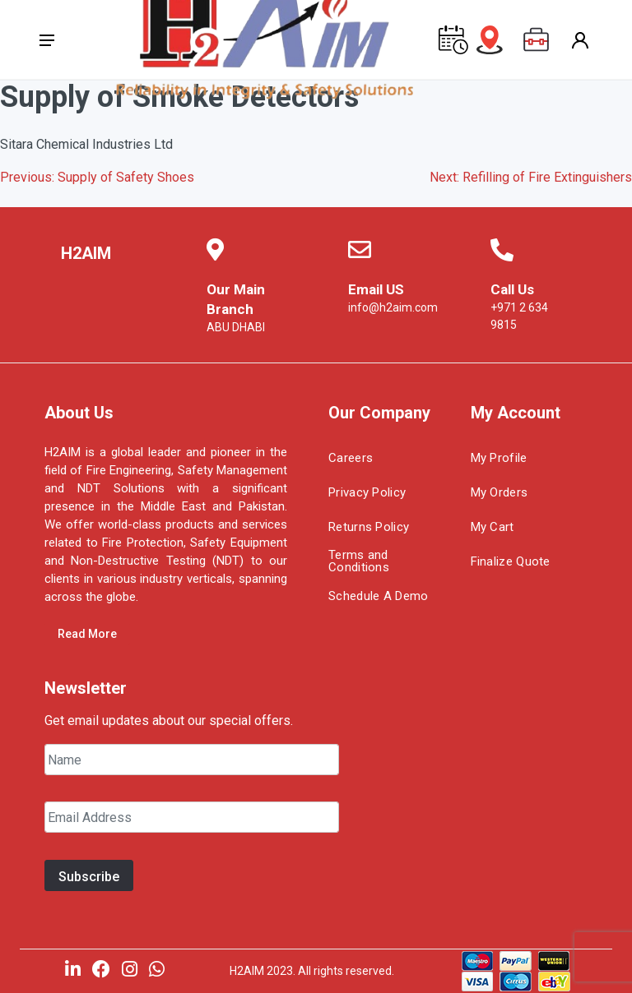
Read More (87, 633)
